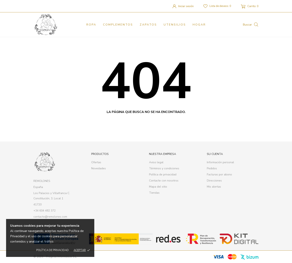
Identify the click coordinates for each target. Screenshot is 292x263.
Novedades (98, 168)
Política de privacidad (52, 250)
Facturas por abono (219, 174)
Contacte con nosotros (163, 180)
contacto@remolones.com (50, 217)
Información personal (220, 162)
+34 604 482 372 (44, 211)
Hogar (199, 25)
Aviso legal (156, 162)
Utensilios (175, 25)
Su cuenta (215, 154)
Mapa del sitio (158, 187)
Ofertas (96, 162)
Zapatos (148, 25)
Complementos (118, 25)
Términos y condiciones (164, 168)
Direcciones (214, 180)
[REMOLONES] (51, 24)
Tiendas (154, 193)
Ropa (91, 25)
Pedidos (212, 168)
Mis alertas (214, 187)
